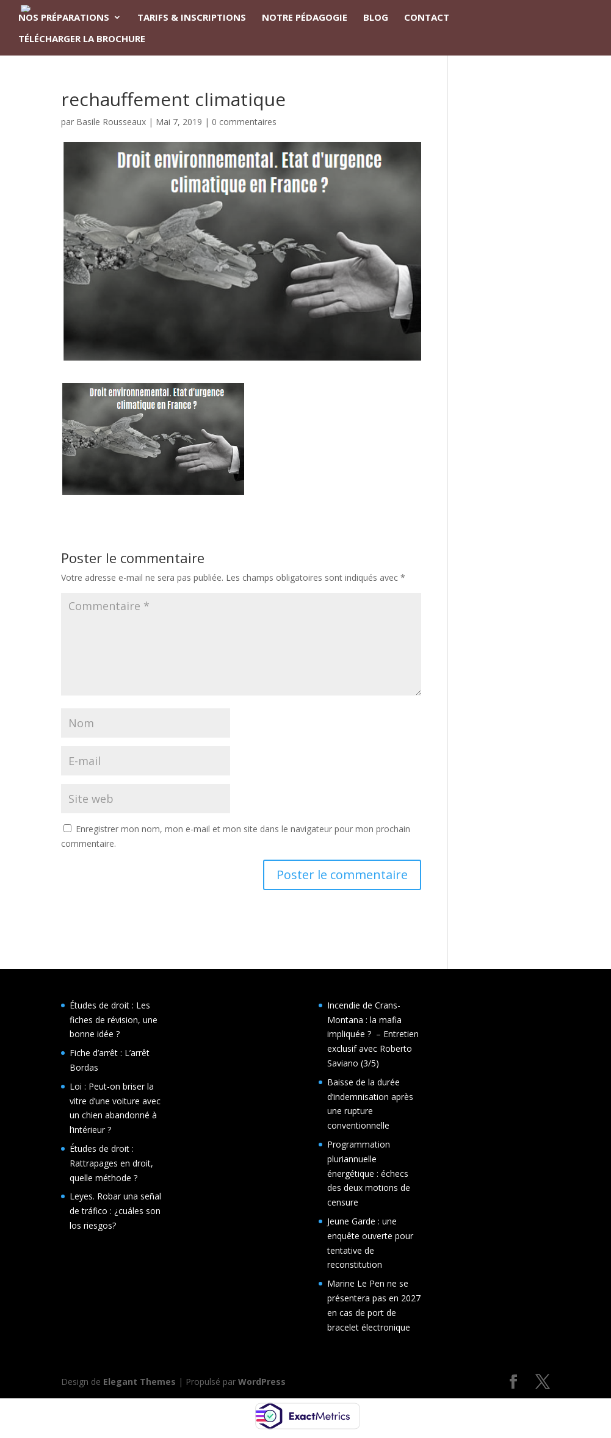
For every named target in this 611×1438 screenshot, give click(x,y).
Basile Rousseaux (111, 122)
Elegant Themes (139, 1381)
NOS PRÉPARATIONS (63, 18)
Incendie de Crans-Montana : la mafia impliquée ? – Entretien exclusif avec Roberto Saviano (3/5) (373, 1034)
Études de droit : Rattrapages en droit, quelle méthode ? (111, 1163)
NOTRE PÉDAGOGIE (304, 18)
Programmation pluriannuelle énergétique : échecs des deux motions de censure (368, 1173)
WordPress (262, 1381)
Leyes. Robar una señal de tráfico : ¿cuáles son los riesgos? (115, 1210)
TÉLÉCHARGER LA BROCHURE (81, 39)
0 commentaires (244, 122)
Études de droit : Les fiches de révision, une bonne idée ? (113, 1019)
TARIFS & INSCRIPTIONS (191, 18)
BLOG (375, 18)
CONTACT (426, 18)
